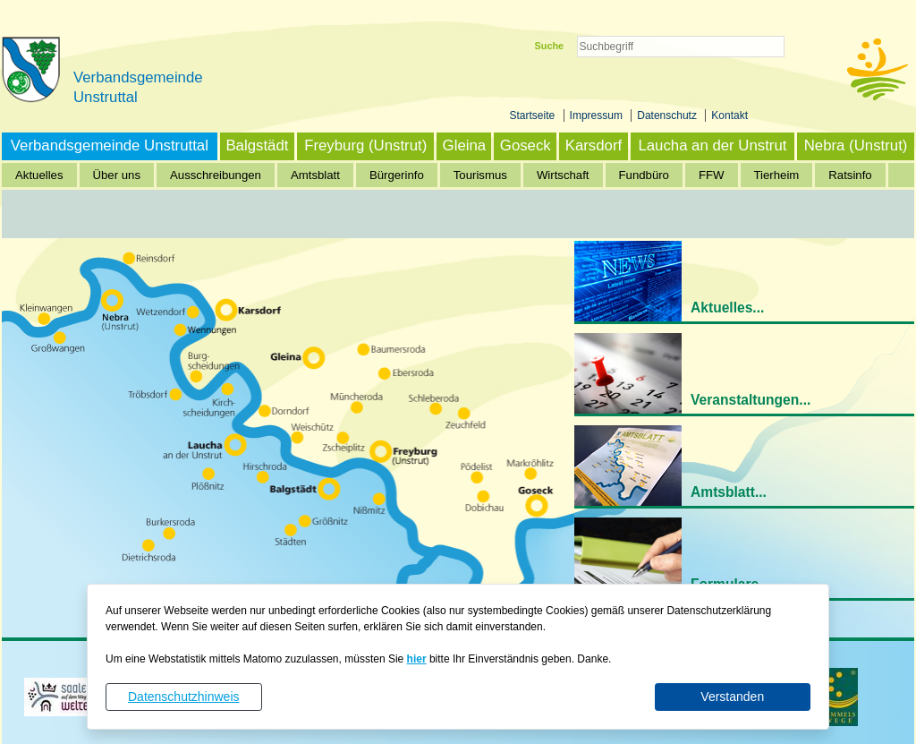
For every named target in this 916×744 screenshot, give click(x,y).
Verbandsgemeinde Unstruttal (109, 145)
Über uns (117, 175)
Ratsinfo (849, 175)
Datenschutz (668, 115)
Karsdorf (593, 145)
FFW (712, 175)
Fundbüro (644, 175)
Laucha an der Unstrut (712, 145)
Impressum (598, 115)
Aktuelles (39, 175)
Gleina (465, 145)
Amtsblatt (315, 175)
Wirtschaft (563, 175)
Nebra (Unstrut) (856, 145)
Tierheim (777, 175)
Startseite (534, 115)
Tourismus (480, 175)
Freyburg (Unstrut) (365, 145)
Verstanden (732, 696)
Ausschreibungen (215, 175)
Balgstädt (256, 145)
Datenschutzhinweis (184, 696)
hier (417, 659)
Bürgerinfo (396, 175)
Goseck (525, 145)
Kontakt (729, 115)
